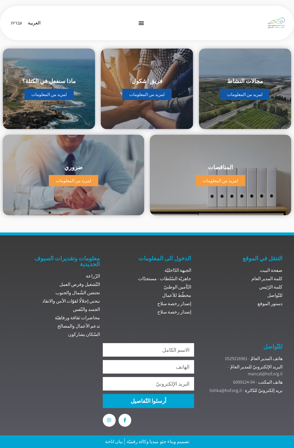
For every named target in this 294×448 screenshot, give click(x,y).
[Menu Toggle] (141, 23)
